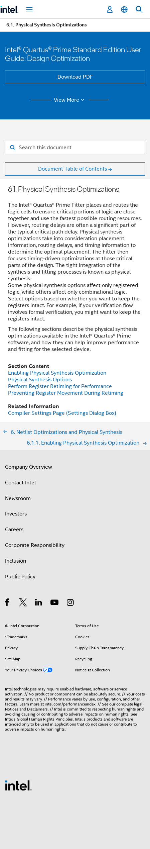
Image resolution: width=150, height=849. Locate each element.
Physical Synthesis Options (40, 379)
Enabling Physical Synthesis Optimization (57, 373)
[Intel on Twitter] (23, 603)
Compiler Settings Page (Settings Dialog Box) (62, 413)
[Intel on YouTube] (55, 603)
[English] (124, 9)
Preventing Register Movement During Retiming (65, 393)
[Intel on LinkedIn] (39, 603)
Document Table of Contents (72, 169)
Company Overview (28, 467)
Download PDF (75, 77)
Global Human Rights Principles (45, 719)
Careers (14, 529)
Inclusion (15, 561)
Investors (16, 513)
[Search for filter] (75, 147)
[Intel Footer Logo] (18, 785)
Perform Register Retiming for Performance (60, 386)
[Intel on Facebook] (7, 603)
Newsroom (18, 498)
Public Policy (20, 576)
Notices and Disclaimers (26, 709)
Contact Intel (20, 482)
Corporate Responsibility (34, 545)
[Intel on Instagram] (70, 603)
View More (70, 100)
